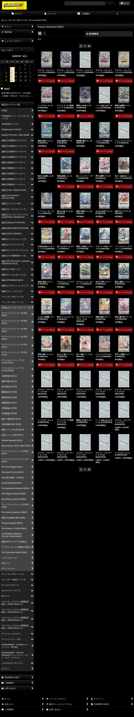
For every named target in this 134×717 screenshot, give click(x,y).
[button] (117, 14)
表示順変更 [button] (92, 34)
